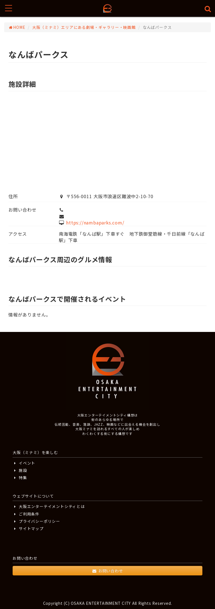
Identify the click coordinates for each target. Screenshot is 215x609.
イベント (24, 463)
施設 (20, 470)
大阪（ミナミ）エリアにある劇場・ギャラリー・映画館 (84, 27)
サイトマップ (28, 528)
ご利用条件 (26, 514)
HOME (16, 27)
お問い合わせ (107, 570)
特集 (20, 477)
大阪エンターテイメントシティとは (49, 506)
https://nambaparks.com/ (95, 222)
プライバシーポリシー (36, 521)
